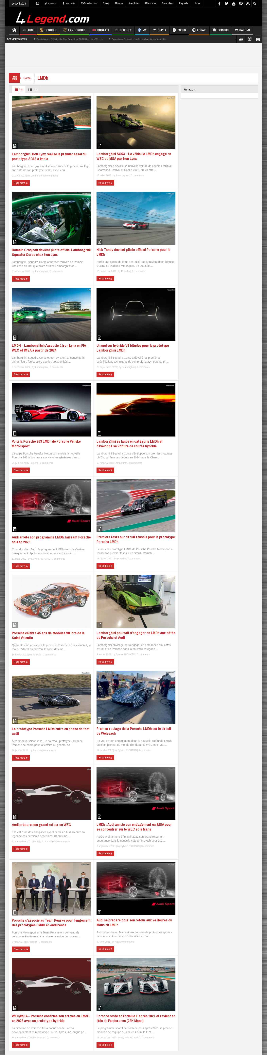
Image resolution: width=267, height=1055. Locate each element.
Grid (18, 89)
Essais (199, 30)
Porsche (48, 30)
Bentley (123, 30)
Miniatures (150, 3)
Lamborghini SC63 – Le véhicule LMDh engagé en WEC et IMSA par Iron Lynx (134, 156)
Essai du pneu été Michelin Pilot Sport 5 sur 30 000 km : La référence (69, 39)
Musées (119, 3)
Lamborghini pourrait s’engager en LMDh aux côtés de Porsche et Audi (136, 635)
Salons (242, 30)
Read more (21, 183)
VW (142, 30)
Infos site (68, 3)
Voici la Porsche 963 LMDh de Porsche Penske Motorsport (46, 443)
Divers (106, 3)
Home (27, 78)
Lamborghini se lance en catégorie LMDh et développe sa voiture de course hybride (130, 443)
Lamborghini (74, 30)
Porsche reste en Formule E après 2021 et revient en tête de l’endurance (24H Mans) (136, 1018)
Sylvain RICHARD (40, 558)
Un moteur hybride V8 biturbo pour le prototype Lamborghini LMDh (133, 348)
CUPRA (159, 30)
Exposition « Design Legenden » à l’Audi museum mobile (139, 39)
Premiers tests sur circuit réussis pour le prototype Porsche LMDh (136, 539)
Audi (28, 30)
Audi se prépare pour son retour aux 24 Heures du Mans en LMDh (134, 922)
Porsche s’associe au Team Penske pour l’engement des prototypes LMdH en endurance (51, 922)
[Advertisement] (186, 16)
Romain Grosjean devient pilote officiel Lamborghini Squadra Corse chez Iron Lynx (51, 252)
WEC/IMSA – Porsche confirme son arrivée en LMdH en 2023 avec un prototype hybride (50, 1018)
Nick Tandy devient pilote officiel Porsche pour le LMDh (133, 252)
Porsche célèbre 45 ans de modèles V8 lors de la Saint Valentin (48, 635)
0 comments (51, 175)
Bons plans (167, 3)
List (33, 89)
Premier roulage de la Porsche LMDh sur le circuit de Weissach (134, 731)
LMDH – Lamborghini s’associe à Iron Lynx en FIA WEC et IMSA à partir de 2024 (49, 348)
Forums (221, 30)
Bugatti (100, 30)
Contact (50, 3)
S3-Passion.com (89, 3)
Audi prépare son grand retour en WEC (41, 824)
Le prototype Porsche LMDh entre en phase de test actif (51, 731)
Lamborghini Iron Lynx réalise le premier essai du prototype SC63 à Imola (49, 156)
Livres (197, 3)
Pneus (179, 30)
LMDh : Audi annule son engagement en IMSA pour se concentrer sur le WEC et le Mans (134, 827)
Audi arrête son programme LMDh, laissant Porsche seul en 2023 (51, 539)
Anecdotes (134, 3)
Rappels (183, 3)
